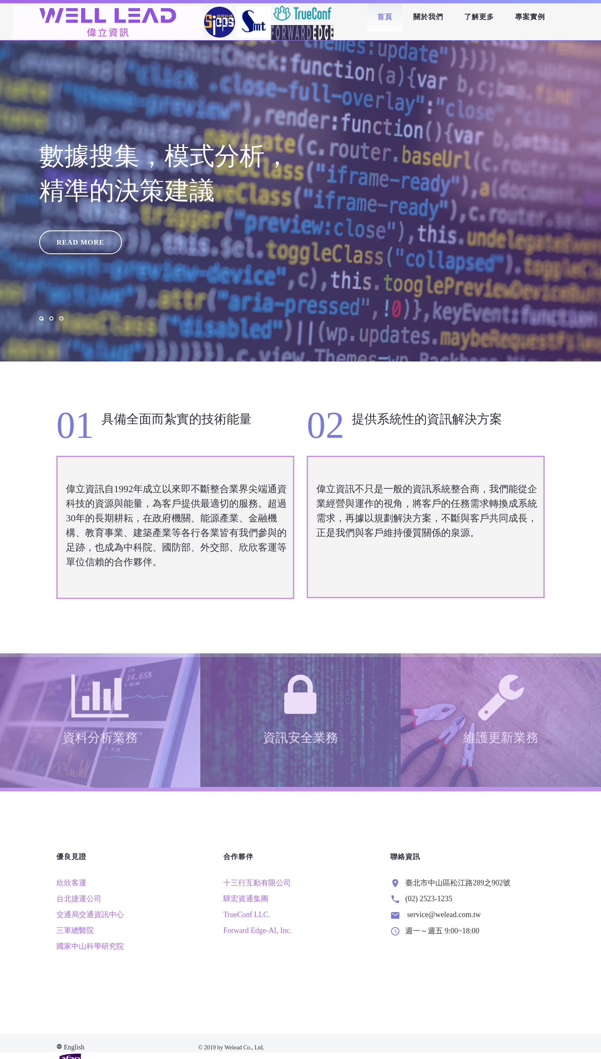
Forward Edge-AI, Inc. (257, 948)
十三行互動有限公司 (257, 900)
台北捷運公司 (78, 916)
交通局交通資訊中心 (90, 932)
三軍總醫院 (75, 948)
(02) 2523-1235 (428, 916)
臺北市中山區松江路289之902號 (457, 900)
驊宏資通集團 (245, 916)
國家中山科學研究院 (90, 964)
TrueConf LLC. (246, 932)
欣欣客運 (71, 900)
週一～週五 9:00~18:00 (442, 948)
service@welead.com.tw (443, 932)
